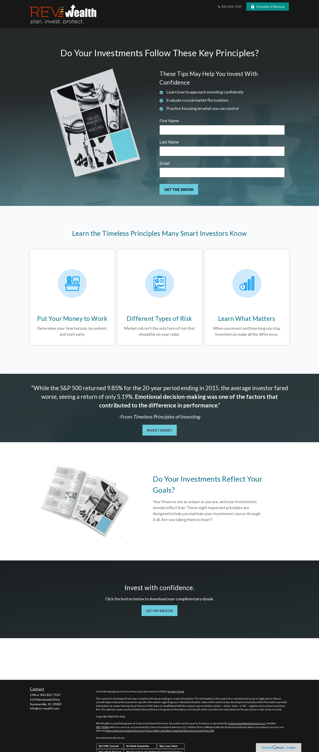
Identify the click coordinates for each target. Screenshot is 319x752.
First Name (169, 121)
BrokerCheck (176, 691)
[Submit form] (179, 189)
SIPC (98, 727)
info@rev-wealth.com (44, 708)
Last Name (169, 142)
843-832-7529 (229, 6)
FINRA (105, 727)
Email (164, 163)
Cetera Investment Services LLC (247, 723)
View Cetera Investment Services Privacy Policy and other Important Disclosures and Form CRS (160, 730)
